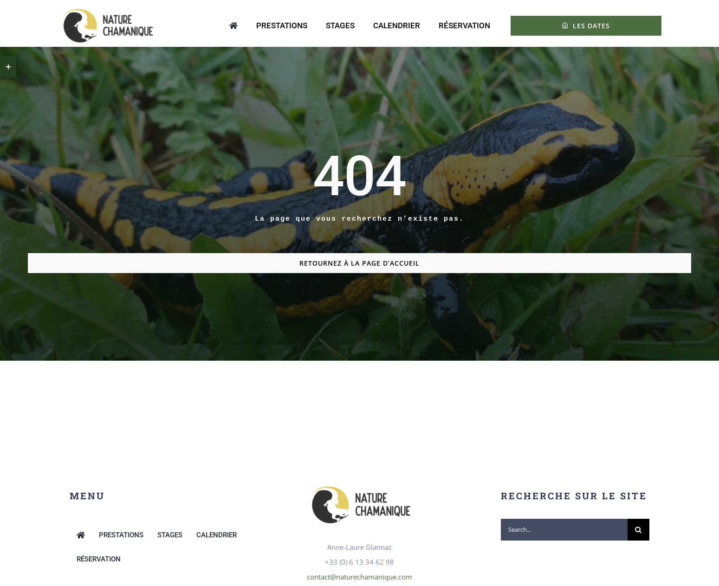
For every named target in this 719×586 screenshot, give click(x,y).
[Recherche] (638, 530)
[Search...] (564, 530)
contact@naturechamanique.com (359, 576)
